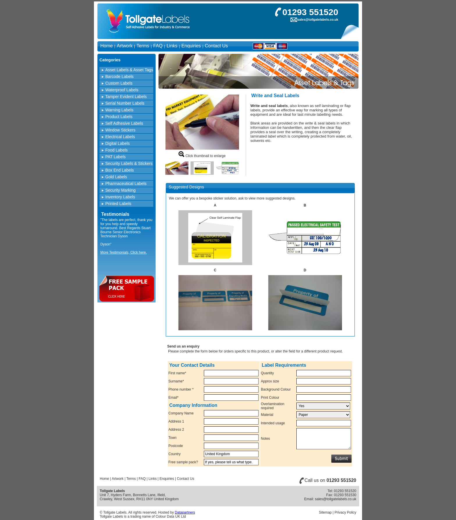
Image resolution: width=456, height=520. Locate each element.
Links (172, 45)
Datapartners (185, 512)
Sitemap (325, 512)
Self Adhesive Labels (124, 123)
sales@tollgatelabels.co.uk (318, 19)
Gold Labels (116, 176)
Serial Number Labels (125, 103)
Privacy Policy (345, 512)
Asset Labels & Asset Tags (129, 69)
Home (106, 45)
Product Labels (118, 116)
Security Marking (120, 190)
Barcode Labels (119, 76)
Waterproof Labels (121, 90)
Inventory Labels (120, 197)
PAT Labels (115, 156)
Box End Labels (119, 170)
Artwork (124, 45)
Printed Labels (118, 203)
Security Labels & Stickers (129, 163)
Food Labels (116, 150)
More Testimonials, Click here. (123, 252)
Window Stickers (120, 130)
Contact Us (216, 45)
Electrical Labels (120, 136)
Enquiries (191, 45)
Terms (143, 45)
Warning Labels (119, 110)
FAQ (158, 45)
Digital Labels (117, 143)
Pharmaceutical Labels (126, 183)
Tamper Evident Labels (126, 96)
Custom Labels (118, 83)
